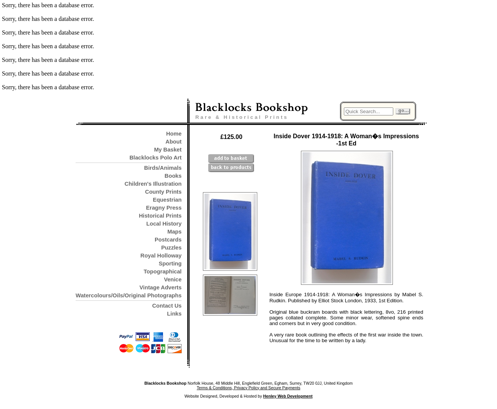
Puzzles (171, 248)
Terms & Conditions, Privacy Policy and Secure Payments (248, 387)
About (174, 142)
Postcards (168, 240)
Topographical (163, 271)
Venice (172, 279)
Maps (174, 232)
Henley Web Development (288, 396)
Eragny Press (164, 208)
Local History (164, 224)
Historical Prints (160, 216)
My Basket (168, 150)
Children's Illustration (153, 184)
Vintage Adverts (160, 287)
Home (174, 134)
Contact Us (167, 306)
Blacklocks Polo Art (156, 158)
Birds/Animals (163, 168)
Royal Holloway (161, 256)
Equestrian (167, 200)
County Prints (163, 192)
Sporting (170, 264)
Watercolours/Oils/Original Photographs (129, 295)
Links (174, 314)
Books (173, 176)
